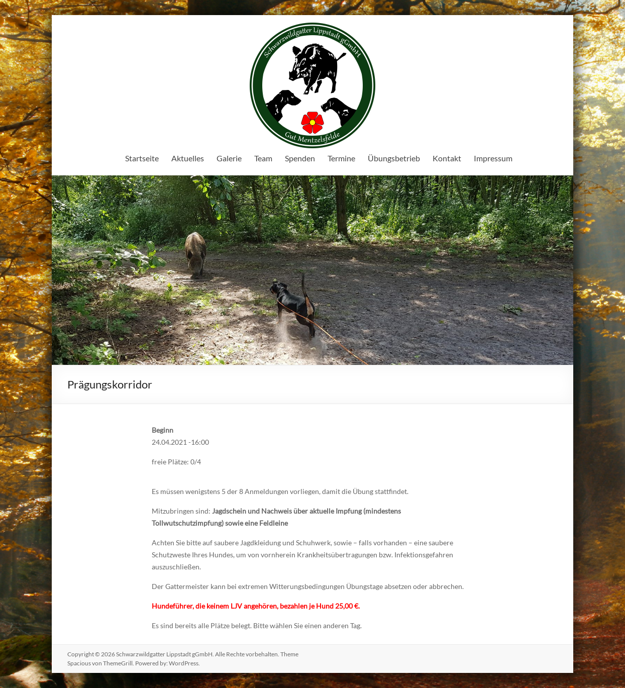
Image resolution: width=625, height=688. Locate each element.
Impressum (493, 158)
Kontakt (447, 158)
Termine (341, 158)
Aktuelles (187, 158)
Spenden (300, 158)
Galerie (229, 158)
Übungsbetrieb (394, 158)
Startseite (142, 158)
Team (263, 158)
